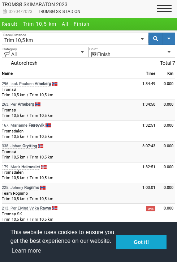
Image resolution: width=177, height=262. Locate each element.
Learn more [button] (26, 251)
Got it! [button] (141, 242)
